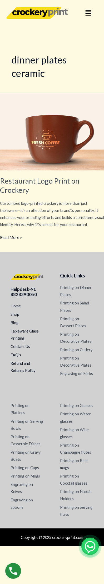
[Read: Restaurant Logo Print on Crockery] (52, 131)
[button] (88, 13)
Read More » (11, 237)
